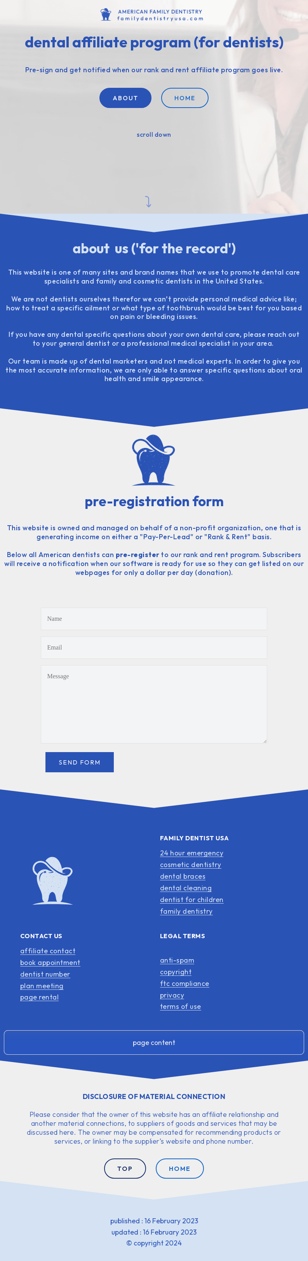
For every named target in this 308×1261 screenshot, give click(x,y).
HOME (184, 98)
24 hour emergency (192, 852)
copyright (176, 971)
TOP (125, 1168)
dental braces (183, 876)
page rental (39, 997)
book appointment (50, 962)
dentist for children (192, 899)
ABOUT (125, 98)
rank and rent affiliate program (197, 69)
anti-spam (177, 960)
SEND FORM (80, 762)
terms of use (180, 1006)
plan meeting (42, 985)
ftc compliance (184, 983)
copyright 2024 (158, 1242)
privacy (172, 995)
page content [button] (154, 1042)
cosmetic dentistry (190, 864)
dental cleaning (186, 887)
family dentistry (186, 911)
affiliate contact (48, 950)
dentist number (45, 974)
